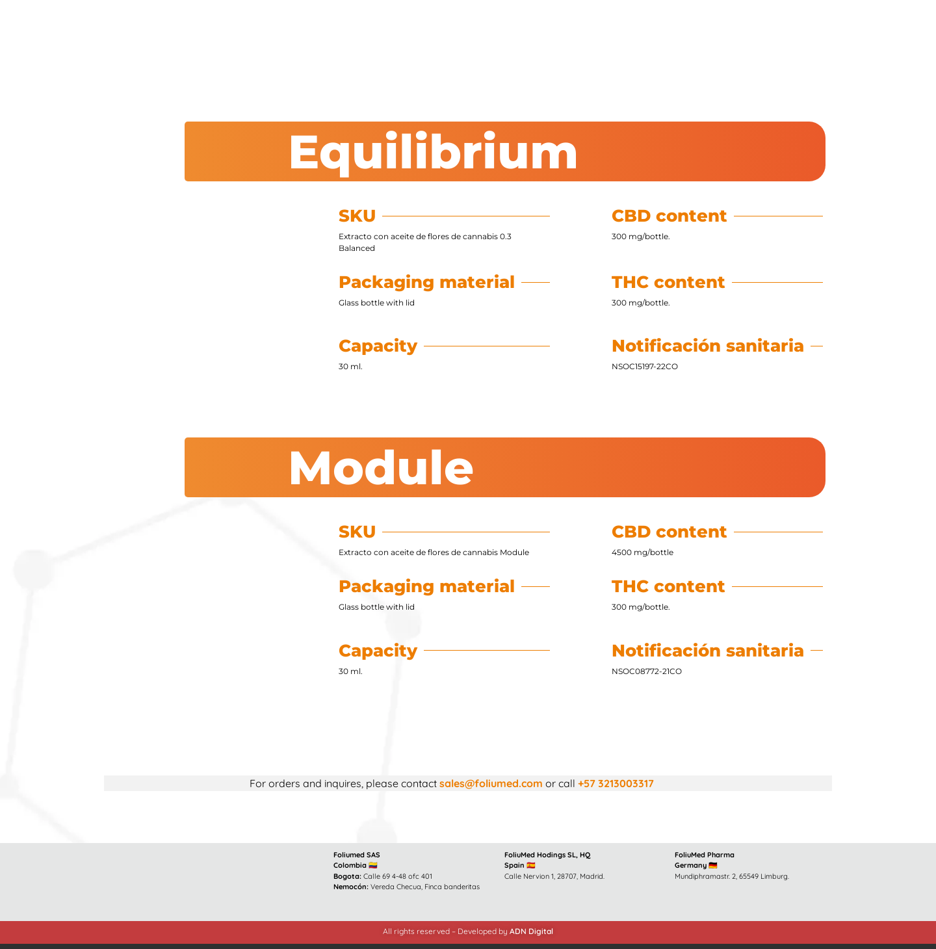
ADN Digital (531, 931)
